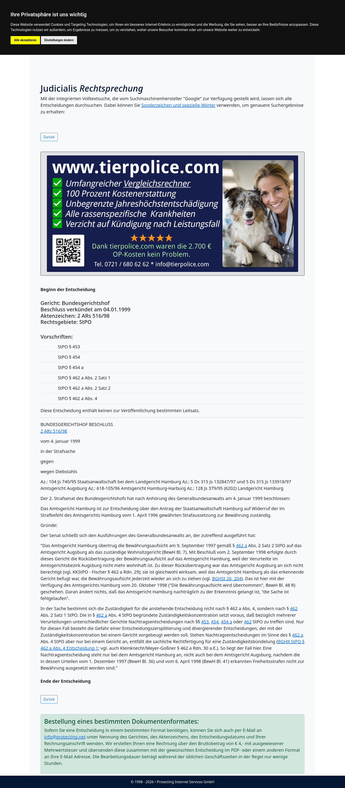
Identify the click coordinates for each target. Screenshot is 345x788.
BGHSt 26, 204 (227, 578)
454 (214, 622)
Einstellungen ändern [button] (59, 40)
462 (293, 608)
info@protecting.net (65, 737)
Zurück (49, 137)
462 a (241, 545)
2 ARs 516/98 (53, 431)
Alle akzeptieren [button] (25, 40)
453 (205, 622)
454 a (226, 622)
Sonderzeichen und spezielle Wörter (178, 105)
